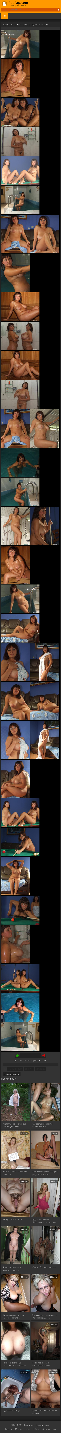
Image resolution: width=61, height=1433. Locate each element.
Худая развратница (11, 1410)
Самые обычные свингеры (44, 1267)
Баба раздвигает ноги (12, 1219)
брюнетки (29, 1069)
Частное (28, 1429)
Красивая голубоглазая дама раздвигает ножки (45, 1173)
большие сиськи (15, 1069)
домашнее (40, 1069)
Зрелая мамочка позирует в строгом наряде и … (44, 1316)
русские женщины (11, 1074)
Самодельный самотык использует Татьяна (42, 1125)
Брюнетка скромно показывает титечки (41, 1364)
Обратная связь (49, 1429)
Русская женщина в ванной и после (44, 1412)
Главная (8, 1429)
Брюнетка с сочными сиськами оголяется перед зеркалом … (14, 1364)
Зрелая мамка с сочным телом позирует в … (13, 1316)
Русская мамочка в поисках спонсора (15, 1173)
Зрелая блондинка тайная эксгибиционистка (14, 1125)
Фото (37, 1429)
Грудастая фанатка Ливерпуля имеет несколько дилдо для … (45, 1221)
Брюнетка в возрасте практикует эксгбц (12, 1268)
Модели (18, 1429)
